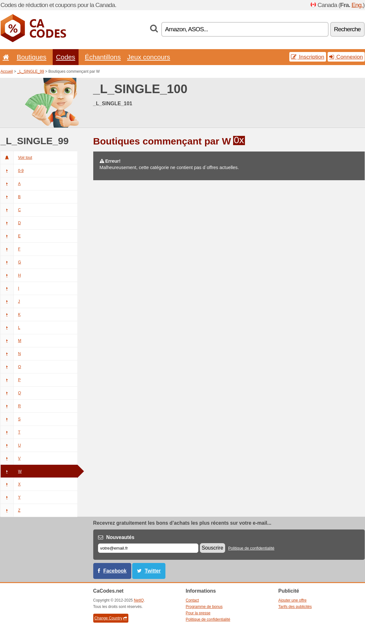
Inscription (307, 57)
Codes (65, 57)
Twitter (153, 571)
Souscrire (213, 548)
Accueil (7, 71)
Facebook (115, 571)
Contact (192, 600)
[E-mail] (148, 548)
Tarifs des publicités (295, 606)
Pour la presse (198, 613)
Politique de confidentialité (251, 548)
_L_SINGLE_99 (30, 71)
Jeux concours (148, 57)
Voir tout (16, 157)
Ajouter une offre (292, 600)
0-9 (12, 170)
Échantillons (103, 57)
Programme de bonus (204, 606)
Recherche (347, 29)
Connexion (346, 57)
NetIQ (139, 600)
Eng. (357, 5)
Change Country (111, 618)
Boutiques (31, 57)
